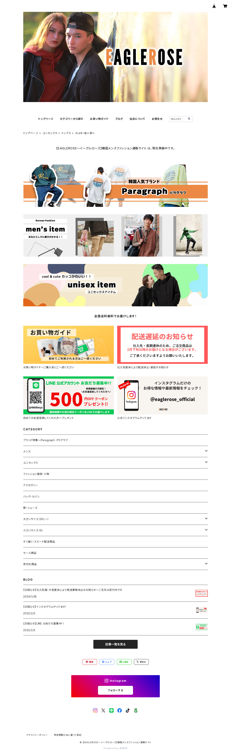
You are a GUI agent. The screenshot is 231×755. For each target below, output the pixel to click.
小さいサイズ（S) (33, 530)
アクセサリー (30, 485)
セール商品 (31, 552)
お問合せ (157, 118)
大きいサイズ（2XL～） (36, 519)
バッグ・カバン (31, 496)
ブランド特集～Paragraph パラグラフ (45, 440)
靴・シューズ (30, 507)
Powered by (115, 748)
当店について (137, 118)
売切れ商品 (30, 564)
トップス (66, 133)
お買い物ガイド (99, 118)
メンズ (26, 451)
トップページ (46, 118)
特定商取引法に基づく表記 (68, 735)
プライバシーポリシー (37, 735)
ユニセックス (50, 133)
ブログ (119, 118)
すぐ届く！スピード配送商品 (40, 541)
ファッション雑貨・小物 (36, 473)
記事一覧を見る (115, 644)
